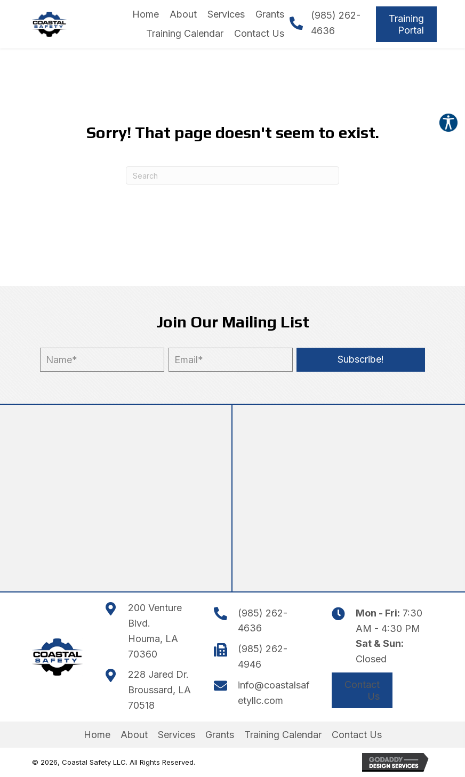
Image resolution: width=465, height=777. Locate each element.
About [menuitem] (134, 734)
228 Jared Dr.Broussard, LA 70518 (159, 690)
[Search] (232, 175)
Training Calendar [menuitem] (283, 734)
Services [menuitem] (176, 734)
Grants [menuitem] (219, 734)
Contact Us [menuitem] (357, 734)
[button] (360, 360)
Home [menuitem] (97, 734)
